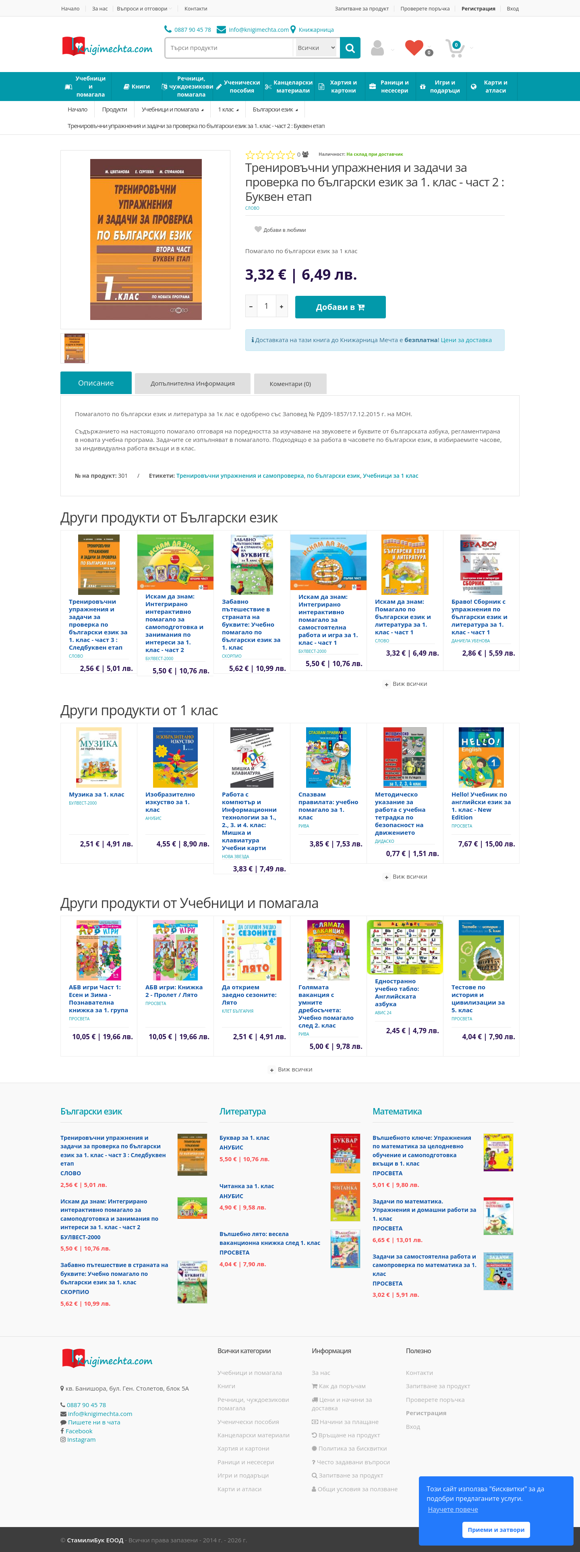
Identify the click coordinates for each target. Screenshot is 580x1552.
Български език (273, 109)
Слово (252, 208)
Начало (69, 9)
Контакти (200, 9)
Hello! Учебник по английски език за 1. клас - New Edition (481, 804)
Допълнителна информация (195, 384)
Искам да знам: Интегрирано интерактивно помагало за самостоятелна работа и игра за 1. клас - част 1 (328, 619)
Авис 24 (383, 1012)
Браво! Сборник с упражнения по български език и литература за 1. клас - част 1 (480, 615)
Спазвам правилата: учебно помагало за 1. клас (328, 804)
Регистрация (477, 9)
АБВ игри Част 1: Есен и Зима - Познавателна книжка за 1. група (98, 997)
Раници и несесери (246, 1461)
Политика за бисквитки (349, 1447)
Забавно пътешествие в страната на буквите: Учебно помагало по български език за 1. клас (251, 623)
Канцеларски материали (254, 1434)
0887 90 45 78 (187, 29)
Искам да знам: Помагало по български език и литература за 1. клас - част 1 (403, 615)
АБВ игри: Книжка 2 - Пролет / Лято (174, 990)
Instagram (81, 1438)
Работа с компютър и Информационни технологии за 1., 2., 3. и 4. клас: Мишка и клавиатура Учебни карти (249, 820)
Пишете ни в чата (94, 1421)
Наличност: (332, 154)
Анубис (153, 817)
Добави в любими (285, 230)
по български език (333, 475)
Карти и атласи (240, 1488)
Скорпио (232, 655)
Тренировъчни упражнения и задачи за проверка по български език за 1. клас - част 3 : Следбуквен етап (98, 623)
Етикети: (162, 475)
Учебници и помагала (171, 109)
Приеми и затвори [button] (496, 1529)
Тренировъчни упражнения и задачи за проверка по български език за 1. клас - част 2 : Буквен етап (196, 126)
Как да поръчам (339, 1385)
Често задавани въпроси (351, 1461)
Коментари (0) (293, 384)
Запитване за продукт (356, 9)
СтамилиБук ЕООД (95, 1539)
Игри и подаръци (243, 1474)
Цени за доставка (466, 337)
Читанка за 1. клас (247, 1185)
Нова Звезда (235, 856)
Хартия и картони (243, 1447)
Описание (97, 383)
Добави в (342, 305)
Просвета (462, 825)
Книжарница (312, 29)
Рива (303, 825)
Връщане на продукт (346, 1434)
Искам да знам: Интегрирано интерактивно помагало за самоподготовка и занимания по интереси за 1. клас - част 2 (174, 622)
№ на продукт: (96, 475)
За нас (101, 9)
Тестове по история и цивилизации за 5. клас (478, 997)
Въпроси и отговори (144, 8)
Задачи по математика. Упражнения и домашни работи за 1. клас (424, 1209)
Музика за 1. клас (96, 793)
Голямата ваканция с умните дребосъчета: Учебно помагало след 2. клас (326, 1005)
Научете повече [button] (453, 1509)
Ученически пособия (248, 1420)
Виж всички (404, 683)
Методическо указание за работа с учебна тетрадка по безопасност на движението (400, 812)
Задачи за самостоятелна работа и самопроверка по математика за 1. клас (424, 1264)
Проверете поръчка (422, 9)
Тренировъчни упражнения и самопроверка (240, 475)
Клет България (237, 1010)
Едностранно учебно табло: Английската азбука (397, 991)
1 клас (226, 109)
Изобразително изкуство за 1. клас (170, 801)
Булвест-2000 (159, 657)
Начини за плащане (345, 1420)
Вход (514, 9)
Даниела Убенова (471, 640)
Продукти (114, 109)
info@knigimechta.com (100, 1413)
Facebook (79, 1430)
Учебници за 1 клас (390, 475)
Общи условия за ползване (355, 1488)
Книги (226, 1385)
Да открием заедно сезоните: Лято (249, 993)
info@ (253, 29)
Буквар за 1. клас (244, 1137)
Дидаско (384, 840)
